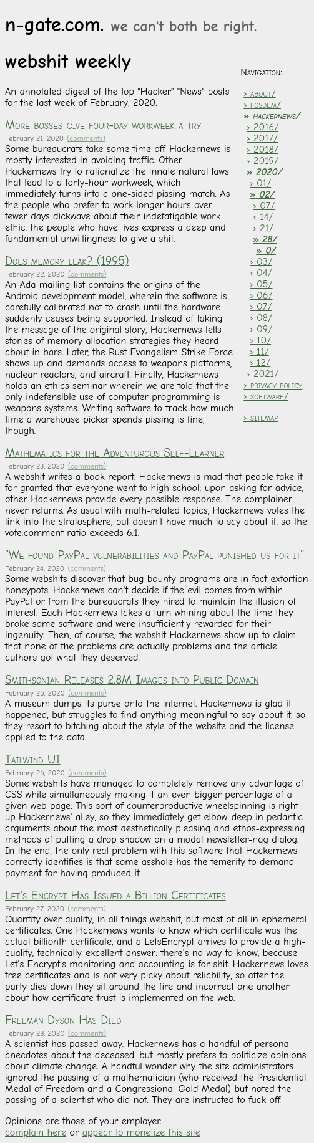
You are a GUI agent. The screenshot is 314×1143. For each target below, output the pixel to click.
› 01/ (260, 183)
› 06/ (261, 295)
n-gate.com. (131, 24)
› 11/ (259, 351)
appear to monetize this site (141, 1132)
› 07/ (264, 205)
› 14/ (263, 216)
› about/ (259, 93)
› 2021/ (262, 374)
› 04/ (261, 273)
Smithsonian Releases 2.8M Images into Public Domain (132, 680)
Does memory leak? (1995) (67, 261)
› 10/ (260, 340)
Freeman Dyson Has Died (63, 1020)
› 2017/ (262, 138)
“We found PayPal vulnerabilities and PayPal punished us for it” (155, 555)
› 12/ (260, 362)
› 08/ (261, 317)
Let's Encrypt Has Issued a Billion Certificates (115, 895)
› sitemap (260, 417)
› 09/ (261, 329)
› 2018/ (262, 149)
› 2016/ (262, 127)
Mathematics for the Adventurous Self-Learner (114, 453)
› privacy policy (272, 385)
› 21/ (263, 228)
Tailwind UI (33, 760)
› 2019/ (262, 160)
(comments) (86, 138)
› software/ (265, 396)
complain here (35, 1132)
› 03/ (261, 261)
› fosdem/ (262, 104)
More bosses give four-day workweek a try (103, 125)
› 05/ (261, 284)
